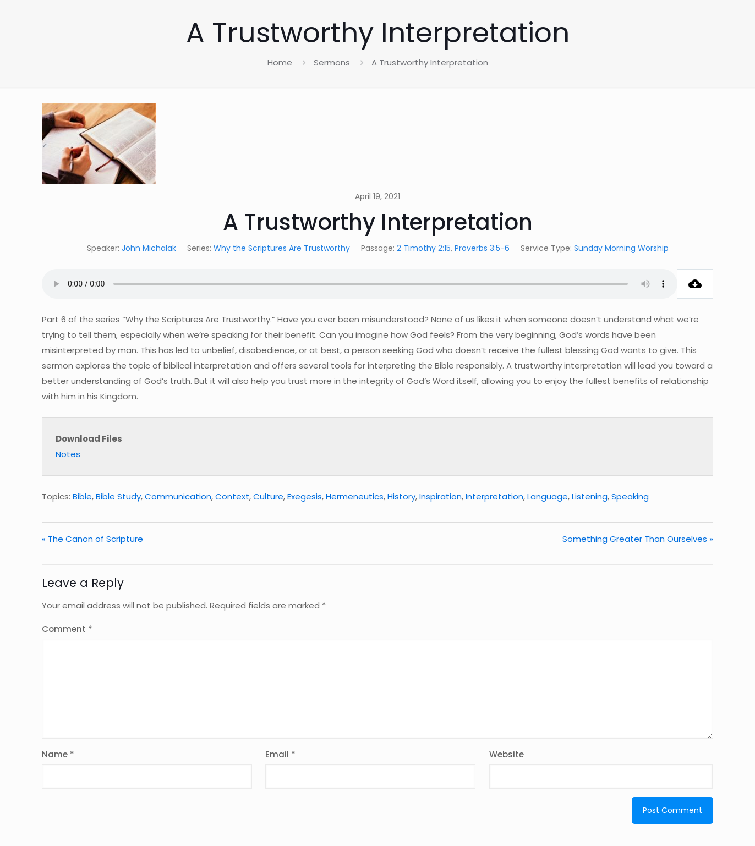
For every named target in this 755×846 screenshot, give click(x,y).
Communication (178, 496)
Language (547, 496)
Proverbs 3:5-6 (482, 248)
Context (232, 496)
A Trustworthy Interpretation (429, 62)
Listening (590, 496)
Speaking (630, 496)
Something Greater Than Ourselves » (637, 539)
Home (279, 62)
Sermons (332, 62)
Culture (268, 496)
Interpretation (494, 496)
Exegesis (304, 496)
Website (506, 754)
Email (280, 754)
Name (58, 754)
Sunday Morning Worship (621, 248)
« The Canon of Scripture (92, 539)
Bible (82, 496)
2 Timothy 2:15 (424, 248)
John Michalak (149, 248)
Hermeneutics (355, 496)
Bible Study (118, 496)
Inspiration (440, 496)
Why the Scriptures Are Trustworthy (282, 248)
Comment (67, 629)
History (401, 496)
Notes (68, 454)
